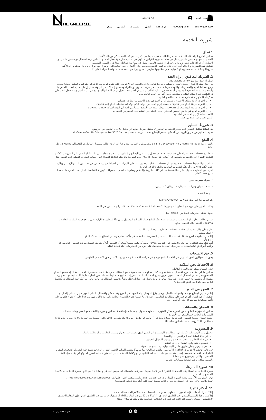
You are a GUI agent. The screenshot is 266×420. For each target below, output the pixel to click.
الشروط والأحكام (184, 411)
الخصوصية (198, 411)
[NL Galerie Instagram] (135, 411)
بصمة (210, 411)
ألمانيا (198, 222)
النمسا (185, 222)
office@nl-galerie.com (176, 321)
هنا (160, 156)
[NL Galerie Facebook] (130, 411)
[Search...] (130, 18)
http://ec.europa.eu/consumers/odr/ (89, 377)
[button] (210, 17)
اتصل (173, 411)
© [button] (54, 411)
